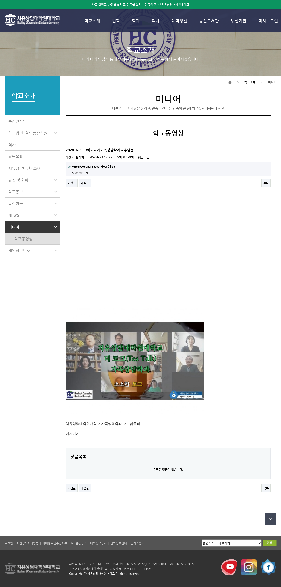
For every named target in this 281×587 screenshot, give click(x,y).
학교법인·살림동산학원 (32, 133)
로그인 (9, 543)
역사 (12, 145)
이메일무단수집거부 (54, 543)
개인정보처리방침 (28, 543)
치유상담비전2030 (24, 168)
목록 (266, 182)
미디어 (32, 227)
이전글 (71, 182)
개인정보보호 (32, 250)
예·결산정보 (78, 543)
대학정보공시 (98, 543)
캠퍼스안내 (137, 543)
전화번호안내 (118, 543)
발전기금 (32, 203)
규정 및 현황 (32, 180)
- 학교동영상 (22, 239)
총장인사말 (17, 121)
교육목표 (15, 156)
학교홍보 (32, 192)
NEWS (32, 215)
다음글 (85, 182)
